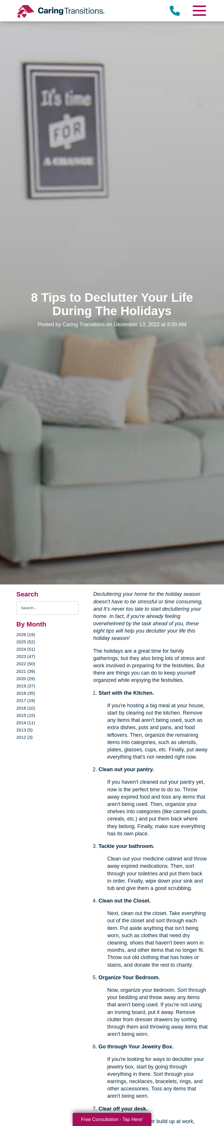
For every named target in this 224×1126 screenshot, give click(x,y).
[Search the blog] (47, 608)
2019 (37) (25, 685)
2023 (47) (25, 656)
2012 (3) (24, 737)
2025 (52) (25, 641)
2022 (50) (25, 663)
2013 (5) (24, 729)
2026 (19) (25, 634)
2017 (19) (25, 700)
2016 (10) (25, 708)
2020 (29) (25, 678)
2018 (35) (25, 693)
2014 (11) (25, 722)
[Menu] (199, 10)
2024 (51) (25, 649)
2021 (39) (25, 671)
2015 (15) (25, 715)
